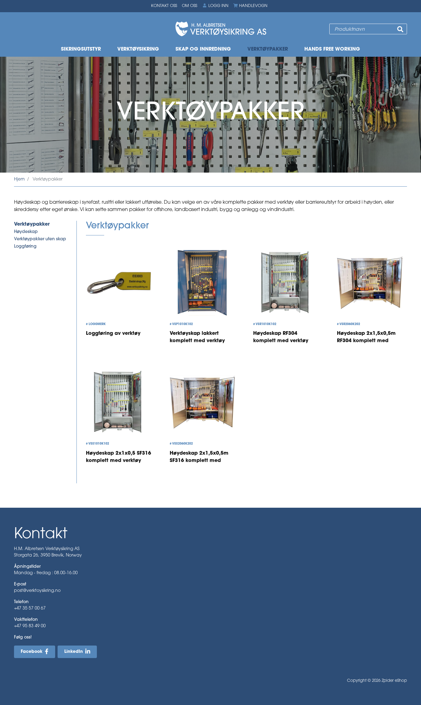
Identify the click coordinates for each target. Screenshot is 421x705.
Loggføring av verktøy (113, 333)
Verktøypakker (267, 49)
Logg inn (215, 6)
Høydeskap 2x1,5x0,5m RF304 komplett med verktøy (366, 341)
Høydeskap (26, 232)
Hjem (19, 179)
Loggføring (25, 246)
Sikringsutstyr (81, 49)
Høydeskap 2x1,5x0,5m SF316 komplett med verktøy (199, 461)
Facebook (31, 652)
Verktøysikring (138, 49)
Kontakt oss (164, 6)
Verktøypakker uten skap (40, 239)
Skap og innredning (203, 49)
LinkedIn (73, 652)
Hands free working (332, 49)
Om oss (189, 6)
